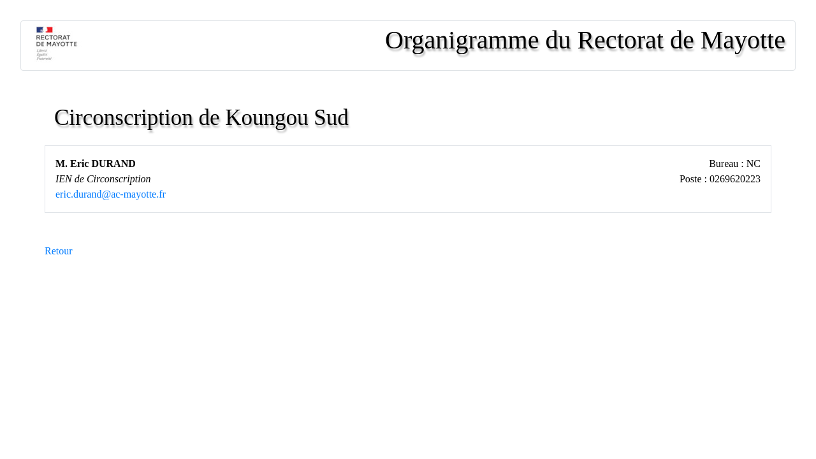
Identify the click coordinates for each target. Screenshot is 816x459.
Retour (59, 250)
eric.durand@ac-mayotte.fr (110, 194)
